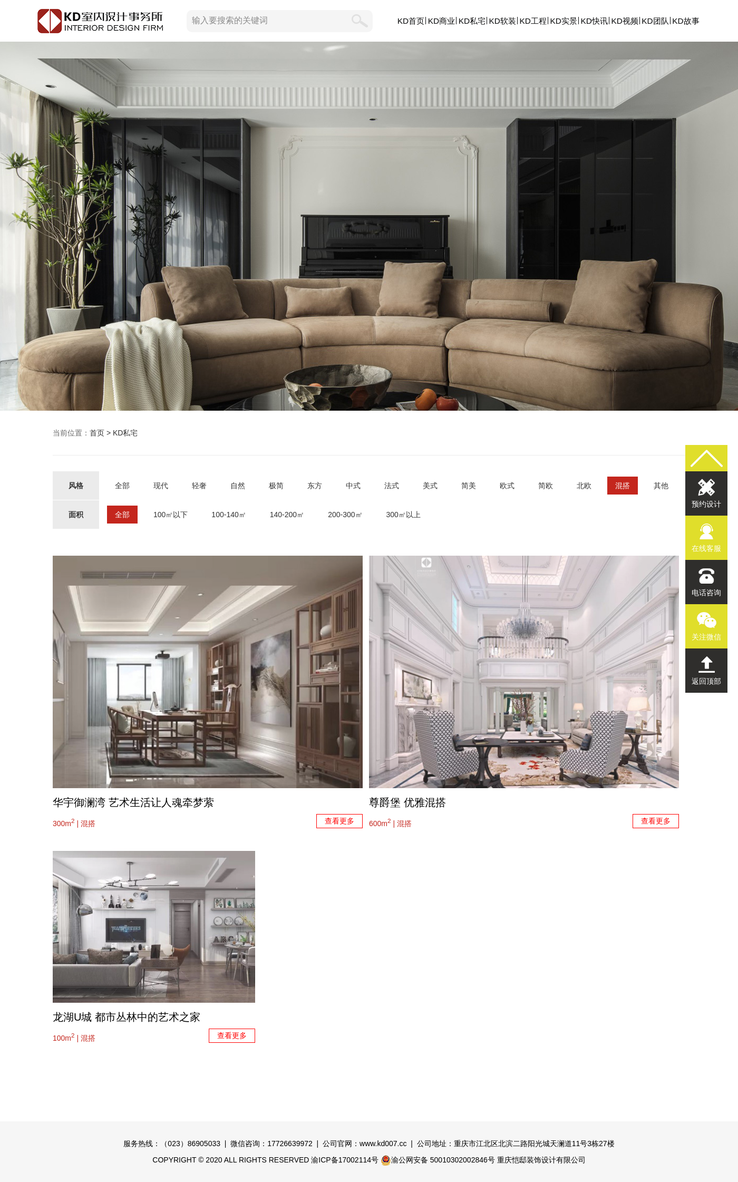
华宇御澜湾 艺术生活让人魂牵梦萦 (133, 802)
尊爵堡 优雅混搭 (407, 802)
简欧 (545, 485)
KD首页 (410, 20)
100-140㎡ (228, 514)
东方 (314, 485)
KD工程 (533, 20)
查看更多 (339, 821)
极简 (276, 485)
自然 (237, 485)
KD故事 (685, 20)
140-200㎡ (287, 514)
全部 (122, 485)
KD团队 (655, 20)
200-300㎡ (345, 514)
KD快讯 (593, 20)
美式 (430, 485)
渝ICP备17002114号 (344, 1160)
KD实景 (563, 20)
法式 (391, 485)
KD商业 (441, 20)
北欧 (584, 485)
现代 (160, 485)
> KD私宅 (121, 433)
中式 (353, 485)
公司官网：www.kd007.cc (364, 1143)
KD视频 (624, 20)
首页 (97, 433)
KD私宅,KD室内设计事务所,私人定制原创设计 (369, 226)
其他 (661, 485)
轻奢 (199, 485)
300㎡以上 (403, 514)
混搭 (622, 485)
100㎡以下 (170, 514)
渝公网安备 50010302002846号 (438, 1160)
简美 (468, 485)
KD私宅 (472, 20)
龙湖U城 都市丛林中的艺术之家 (126, 1017)
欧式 (507, 485)
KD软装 (502, 20)
